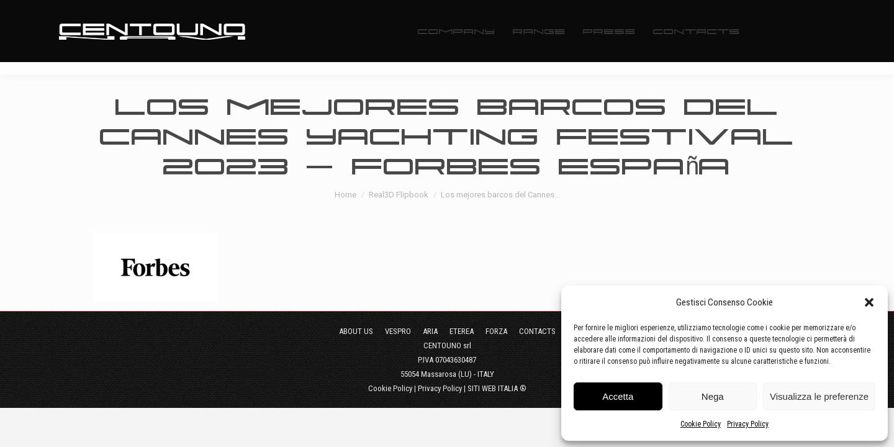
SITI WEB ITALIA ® (496, 388)
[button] (869, 302)
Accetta (617, 396)
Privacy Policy (748, 424)
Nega (713, 396)
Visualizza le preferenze (819, 396)
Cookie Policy (700, 424)
